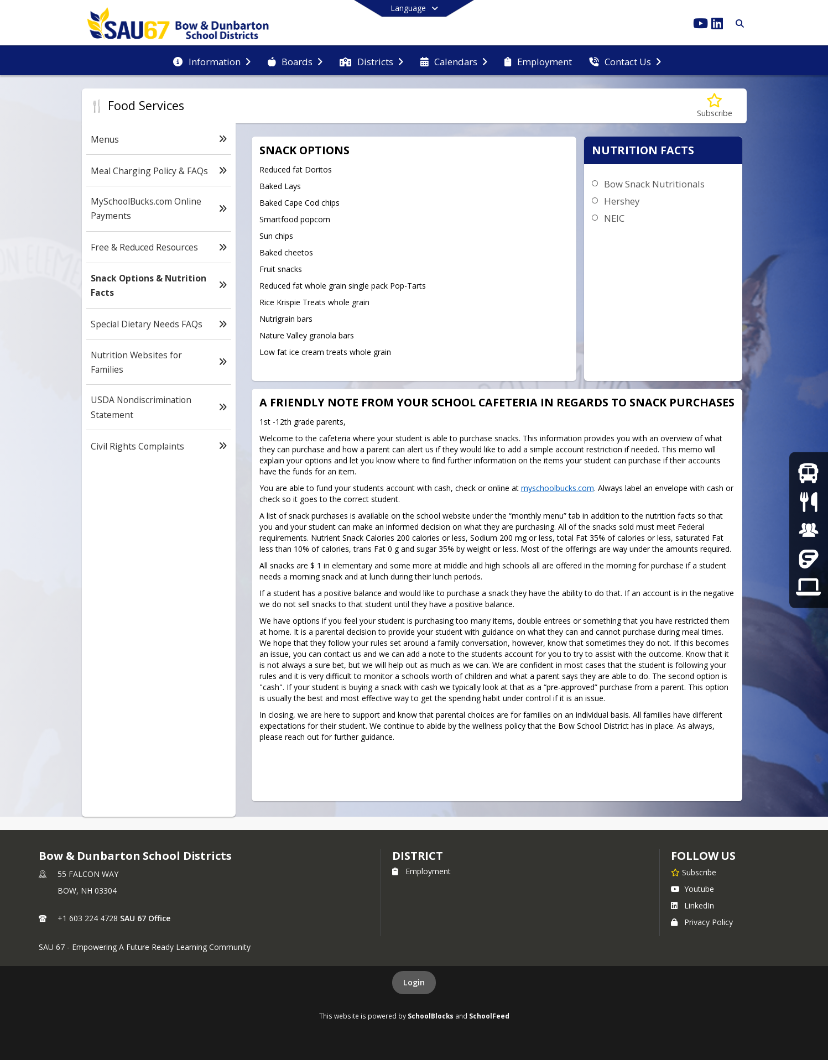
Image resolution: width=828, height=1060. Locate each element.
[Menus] (808, 501)
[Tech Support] (808, 587)
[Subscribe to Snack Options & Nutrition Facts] (714, 106)
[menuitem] (212, 60)
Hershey (621, 201)
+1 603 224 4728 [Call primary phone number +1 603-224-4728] (88, 918)
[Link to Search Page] (737, 23)
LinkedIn (692, 905)
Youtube (692, 889)
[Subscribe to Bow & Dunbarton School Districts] (693, 872)
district (417, 855)
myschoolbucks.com (557, 488)
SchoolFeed (489, 1015)
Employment (421, 871)
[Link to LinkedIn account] (717, 25)
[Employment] (808, 530)
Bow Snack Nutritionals (654, 183)
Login (414, 982)
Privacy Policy (702, 922)
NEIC (614, 218)
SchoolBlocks (431, 1015)
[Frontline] (808, 558)
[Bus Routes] (808, 473)
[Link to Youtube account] (700, 25)
